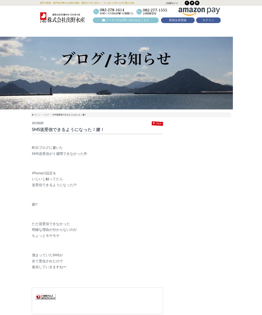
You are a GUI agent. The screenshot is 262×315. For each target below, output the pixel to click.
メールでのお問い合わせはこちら (125, 20)
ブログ (46, 114)
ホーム (36, 114)
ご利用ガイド (171, 3)
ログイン (208, 20)
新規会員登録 (177, 20)
